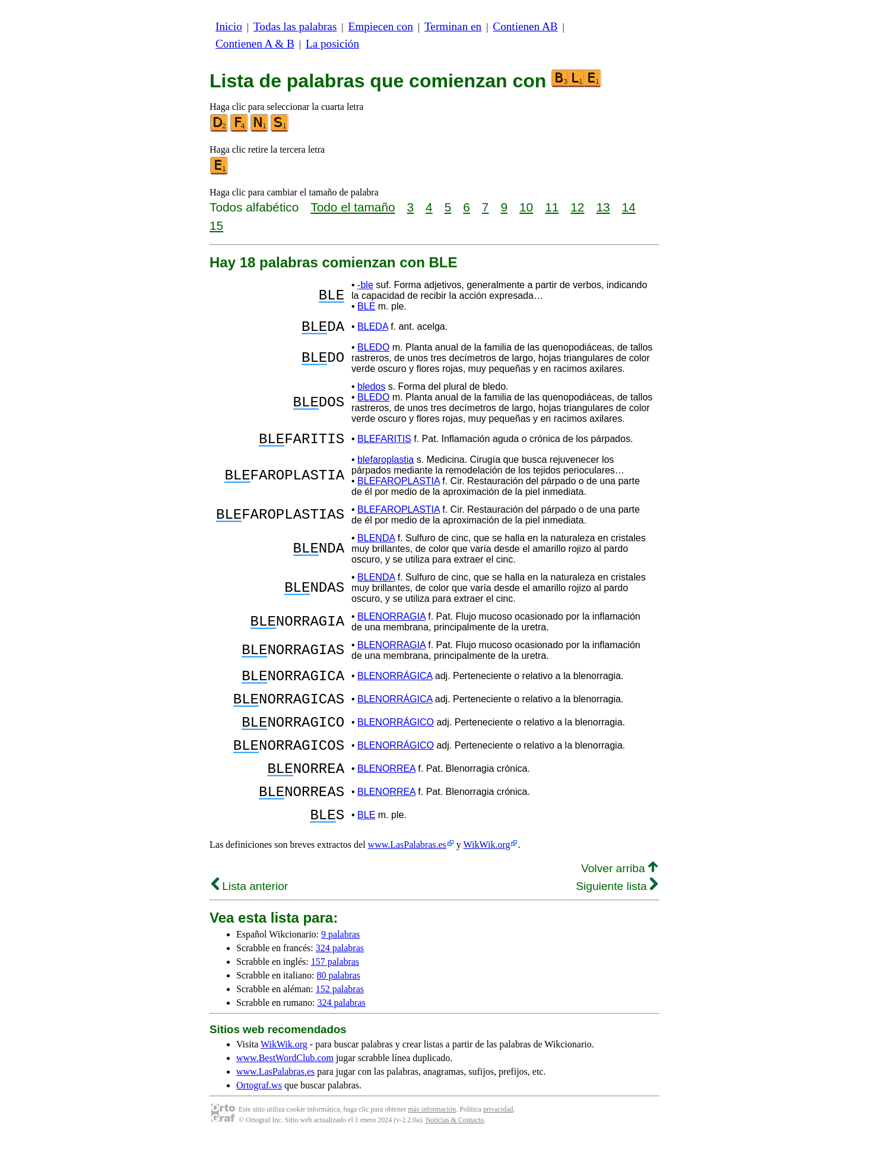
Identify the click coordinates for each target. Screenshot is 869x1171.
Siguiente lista (617, 918)
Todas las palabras (295, 26)
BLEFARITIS (384, 444)
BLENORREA (386, 792)
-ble (365, 285)
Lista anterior (249, 918)
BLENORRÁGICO (395, 738)
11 (552, 207)
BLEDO (373, 351)
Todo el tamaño (352, 207)
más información (432, 1141)
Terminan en (452, 26)
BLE (366, 306)
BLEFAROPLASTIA (398, 488)
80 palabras (338, 1007)
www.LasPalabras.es (407, 877)
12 (577, 207)
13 (603, 207)
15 (216, 225)
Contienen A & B (254, 43)
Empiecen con (380, 26)
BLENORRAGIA (391, 623)
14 (629, 207)
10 (526, 207)
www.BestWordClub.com (285, 1090)
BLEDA (372, 328)
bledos (371, 390)
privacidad (498, 1141)
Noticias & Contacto (455, 1152)
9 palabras (340, 966)
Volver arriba (619, 900)
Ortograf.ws (259, 1117)
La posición (332, 43)
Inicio (228, 26)
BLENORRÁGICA (394, 685)
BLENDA (376, 545)
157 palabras (335, 994)
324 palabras (340, 980)
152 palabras (340, 1021)
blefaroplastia (385, 467)
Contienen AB (525, 26)
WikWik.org (487, 877)
